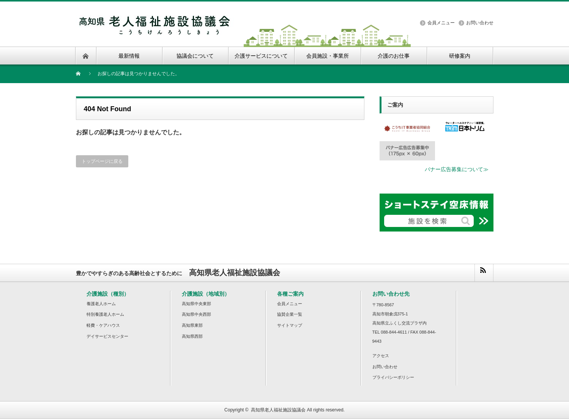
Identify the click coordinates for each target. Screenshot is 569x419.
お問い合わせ (479, 22)
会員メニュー (441, 22)
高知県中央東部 (196, 303)
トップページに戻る (102, 161)
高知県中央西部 (196, 314)
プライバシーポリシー (393, 377)
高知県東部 (192, 325)
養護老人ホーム (101, 303)
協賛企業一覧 (289, 314)
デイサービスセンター (107, 336)
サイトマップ (289, 325)
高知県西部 (192, 336)
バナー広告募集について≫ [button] (457, 169)
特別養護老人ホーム (105, 314)
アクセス (380, 355)
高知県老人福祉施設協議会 (278, 410)
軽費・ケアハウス (103, 325)
